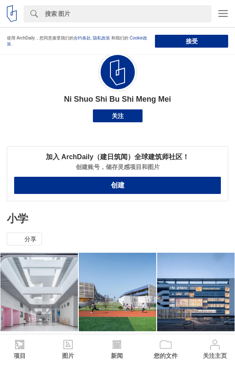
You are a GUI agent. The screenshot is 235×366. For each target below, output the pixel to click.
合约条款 (82, 38)
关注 (118, 115)
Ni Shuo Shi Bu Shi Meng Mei (117, 99)
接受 (192, 41)
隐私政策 (101, 38)
